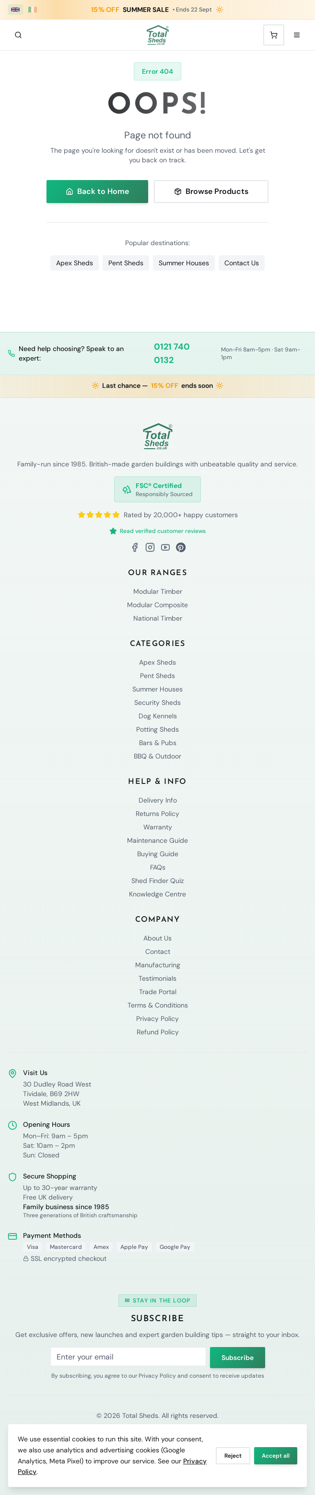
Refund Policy (158, 1032)
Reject (233, 1456)
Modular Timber (157, 591)
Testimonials (157, 978)
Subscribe (238, 1357)
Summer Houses (184, 263)
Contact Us (241, 263)
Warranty (157, 827)
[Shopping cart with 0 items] (273, 34)
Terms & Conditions (158, 1005)
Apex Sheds (74, 263)
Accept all (276, 1456)
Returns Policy (157, 813)
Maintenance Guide (157, 840)
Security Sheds (157, 702)
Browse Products (211, 191)
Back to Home (97, 191)
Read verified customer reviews (157, 531)
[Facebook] (135, 547)
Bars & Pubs (157, 742)
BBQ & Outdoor (157, 756)
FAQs (157, 867)
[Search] (18, 34)
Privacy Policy (157, 1018)
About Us (157, 938)
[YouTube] (165, 547)
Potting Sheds (157, 729)
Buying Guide (157, 853)
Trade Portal (157, 991)
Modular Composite (157, 604)
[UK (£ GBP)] (15, 9)
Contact (157, 951)
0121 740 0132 (172, 353)
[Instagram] (150, 547)
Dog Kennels (158, 716)
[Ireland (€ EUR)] (32, 9)
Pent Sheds (125, 263)
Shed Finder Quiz (157, 880)
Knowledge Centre (157, 894)
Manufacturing (157, 965)
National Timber (157, 618)
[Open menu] (296, 34)
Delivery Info (158, 800)
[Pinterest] (181, 547)
